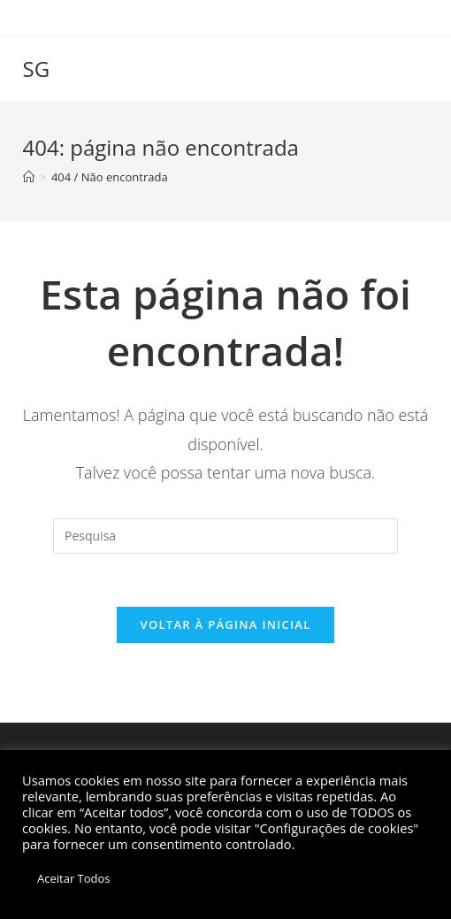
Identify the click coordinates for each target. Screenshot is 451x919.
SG (36, 68)
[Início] (28, 177)
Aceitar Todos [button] (74, 878)
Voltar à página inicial (225, 624)
